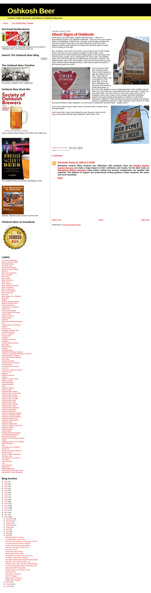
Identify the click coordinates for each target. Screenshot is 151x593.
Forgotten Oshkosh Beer (10, 330)
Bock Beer (5, 298)
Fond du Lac (6, 328)
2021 (6, 493)
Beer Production (7, 293)
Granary (5, 348)
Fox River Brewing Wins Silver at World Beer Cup (21, 566)
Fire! (3, 323)
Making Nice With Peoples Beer (15, 568)
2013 (6, 510)
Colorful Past (6, 314)
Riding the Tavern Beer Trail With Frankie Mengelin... (22, 564)
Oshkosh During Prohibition (11, 416)
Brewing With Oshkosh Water (14, 553)
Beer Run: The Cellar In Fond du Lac (17, 547)
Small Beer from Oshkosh (11, 447)
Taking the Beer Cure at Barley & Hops (17, 570)
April (7, 535)
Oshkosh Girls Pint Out (10, 418)
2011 (6, 515)
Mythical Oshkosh (8, 375)
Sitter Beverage (7, 443)
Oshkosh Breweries (9, 411)
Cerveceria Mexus (8, 305)
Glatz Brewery (7, 346)
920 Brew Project (8, 264)
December (9, 519)
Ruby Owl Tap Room (9, 436)
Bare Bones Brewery (9, 267)
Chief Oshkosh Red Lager (11, 312)
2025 (6, 484)
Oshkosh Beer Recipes (10, 397)
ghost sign (5, 345)
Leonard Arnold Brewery (10, 366)
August (8, 527)
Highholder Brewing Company (12, 352)
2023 (6, 488)
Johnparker (63, 162)
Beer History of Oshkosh (10, 285)
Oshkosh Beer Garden (10, 391)
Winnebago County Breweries (12, 472)
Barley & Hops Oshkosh (10, 269)
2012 (6, 512)
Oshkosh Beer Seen (9, 400)
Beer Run (5, 294)
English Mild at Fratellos (13, 580)
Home (5, 23)
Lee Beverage (7, 364)
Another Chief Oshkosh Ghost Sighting (17, 545)
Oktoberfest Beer (8, 382)
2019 (6, 497)
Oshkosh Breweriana (63, 150)
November (9, 521)
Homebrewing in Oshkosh (11, 355)
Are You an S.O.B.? (11, 549)
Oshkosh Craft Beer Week (11, 415)
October (9, 523)
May (7, 533)
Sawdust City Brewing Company (13, 438)
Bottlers (4, 300)
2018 (6, 499)
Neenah (4, 377)
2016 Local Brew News (10, 262)
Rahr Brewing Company (10, 434)
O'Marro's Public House (10, 379)
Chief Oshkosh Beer (9, 311)
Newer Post (56, 220)
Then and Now (7, 461)
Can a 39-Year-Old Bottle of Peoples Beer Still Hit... (21, 541)
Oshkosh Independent (9, 424)
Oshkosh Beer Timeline (10, 404)
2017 (6, 501)
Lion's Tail (5, 368)
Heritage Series (7, 350)
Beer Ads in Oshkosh (9, 273)
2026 (6, 482)
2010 (6, 517)
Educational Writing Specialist (72, 170)
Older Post (145, 220)
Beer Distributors (8, 280)
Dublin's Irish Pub (8, 316)
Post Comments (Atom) (72, 225)
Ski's (3, 445)
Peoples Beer (6, 431)
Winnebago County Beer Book (12, 470)
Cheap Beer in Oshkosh (10, 307)
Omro (4, 386)
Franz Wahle (6, 336)
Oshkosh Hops (7, 422)
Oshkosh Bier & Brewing (10, 408)
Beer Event (6, 282)
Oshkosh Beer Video (9, 406)
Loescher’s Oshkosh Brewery (12, 370)
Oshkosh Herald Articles (10, 420)
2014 (6, 508)
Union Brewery (7, 465)
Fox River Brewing (8, 332)
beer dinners (6, 278)
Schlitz (4, 440)
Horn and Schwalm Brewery (11, 357)
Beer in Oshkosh (8, 287)
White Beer (6, 467)
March (8, 582)
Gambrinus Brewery (9, 339)
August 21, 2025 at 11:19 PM (81, 162)
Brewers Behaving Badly (10, 302)
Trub (3, 463)
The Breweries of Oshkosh (11, 458)
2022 (6, 490)
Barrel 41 (5, 271)
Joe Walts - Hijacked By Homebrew (16, 558)
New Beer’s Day (10, 572)
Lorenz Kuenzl (7, 372)
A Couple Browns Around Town (15, 539)
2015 (6, 506)
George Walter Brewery (10, 343)
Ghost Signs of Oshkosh (13, 574)
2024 (6, 486)
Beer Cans (5, 276)
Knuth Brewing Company (10, 363)
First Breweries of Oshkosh (11, 325)
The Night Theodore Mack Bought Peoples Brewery (21, 560)
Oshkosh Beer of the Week (11, 393)
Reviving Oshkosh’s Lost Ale (14, 537)
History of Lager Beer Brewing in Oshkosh (16, 354)
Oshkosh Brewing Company (11, 413)
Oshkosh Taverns (8, 427)
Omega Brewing (7, 384)
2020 (6, 495)
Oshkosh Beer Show (9, 402)
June (8, 531)
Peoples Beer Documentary (14, 551)
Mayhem (5, 373)
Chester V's (6, 309)
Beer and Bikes (7, 275)
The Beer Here (7, 456)
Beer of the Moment (9, 291)
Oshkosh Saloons (8, 388)
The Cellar (5, 460)
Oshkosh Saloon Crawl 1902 (12, 425)
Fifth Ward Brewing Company (12, 321)
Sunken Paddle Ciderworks (11, 454)
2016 (6, 504)
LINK (54, 114)
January (9, 586)
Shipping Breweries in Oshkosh (13, 442)
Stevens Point (7, 452)
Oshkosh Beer (31, 11)
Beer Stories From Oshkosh (11, 296)
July (7, 529)
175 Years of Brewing (9, 260)
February (9, 584)
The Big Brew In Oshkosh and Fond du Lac (19, 555)
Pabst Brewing (7, 429)
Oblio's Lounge (7, 381)
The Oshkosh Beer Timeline (22, 23)
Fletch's (4, 327)
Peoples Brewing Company (11, 433)
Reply (60, 178)
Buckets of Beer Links (9, 303)
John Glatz (5, 359)
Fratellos (5, 337)
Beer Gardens (7, 284)
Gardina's (5, 341)
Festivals (5, 320)
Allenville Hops (7, 266)
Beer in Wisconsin (8, 289)
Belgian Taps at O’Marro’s (13, 578)
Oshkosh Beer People (9, 395)
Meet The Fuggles (11, 576)
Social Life (5, 449)
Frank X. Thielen (7, 334)
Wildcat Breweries (8, 469)
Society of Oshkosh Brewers (12, 451)
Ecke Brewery (7, 318)
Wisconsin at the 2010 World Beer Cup (17, 562)
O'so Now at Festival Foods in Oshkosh (17, 543)
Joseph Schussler (8, 361)
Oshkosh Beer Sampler (10, 399)
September (10, 525)
